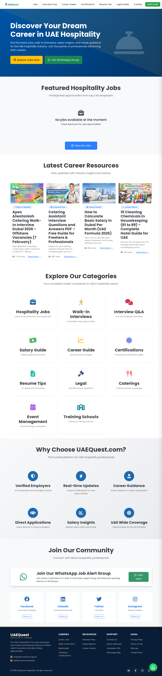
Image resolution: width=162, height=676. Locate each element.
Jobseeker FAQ (113, 648)
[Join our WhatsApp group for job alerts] (153, 667)
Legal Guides (123, 4)
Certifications (87, 4)
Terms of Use (137, 644)
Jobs (35, 4)
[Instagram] (142, 670)
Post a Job (63, 648)
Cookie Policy (137, 652)
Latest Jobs (63, 639)
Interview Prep (50, 4)
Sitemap (134, 648)
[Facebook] (135, 670)
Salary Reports (89, 644)
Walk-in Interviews (66, 644)
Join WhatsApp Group (63, 60)
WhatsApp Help (114, 652)
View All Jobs (81, 156)
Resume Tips (105, 4)
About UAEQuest (114, 644)
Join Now (138, 587)
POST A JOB (153, 4)
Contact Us (112, 639)
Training (138, 4)
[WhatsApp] (149, 670)
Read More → (34, 267)
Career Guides (69, 4)
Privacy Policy (137, 639)
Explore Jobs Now (26, 60)
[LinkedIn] (128, 670)
